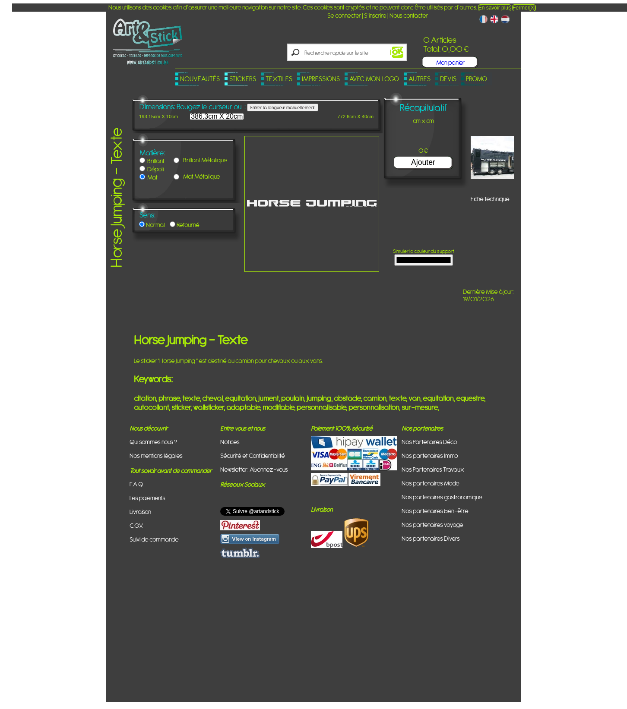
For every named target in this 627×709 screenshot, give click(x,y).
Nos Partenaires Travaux (433, 469)
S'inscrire (375, 15)
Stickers (242, 79)
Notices (230, 441)
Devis (448, 79)
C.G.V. (136, 525)
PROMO (476, 79)
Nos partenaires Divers (431, 538)
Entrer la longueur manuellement (282, 107)
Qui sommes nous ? (153, 441)
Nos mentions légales (156, 455)
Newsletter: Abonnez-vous (254, 469)
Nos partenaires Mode (430, 483)
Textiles (279, 79)
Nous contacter (409, 15)
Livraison (140, 511)
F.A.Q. (137, 484)
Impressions (321, 79)
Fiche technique (490, 198)
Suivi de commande (154, 539)
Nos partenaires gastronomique (442, 497)
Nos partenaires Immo (430, 455)
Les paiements (147, 497)
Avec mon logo (374, 79)
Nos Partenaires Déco (429, 441)
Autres (419, 79)
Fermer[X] (524, 8)
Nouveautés (200, 79)
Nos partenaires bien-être (435, 510)
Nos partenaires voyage (432, 524)
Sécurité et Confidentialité (252, 455)
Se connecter (344, 15)
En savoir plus (494, 8)
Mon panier (450, 62)
